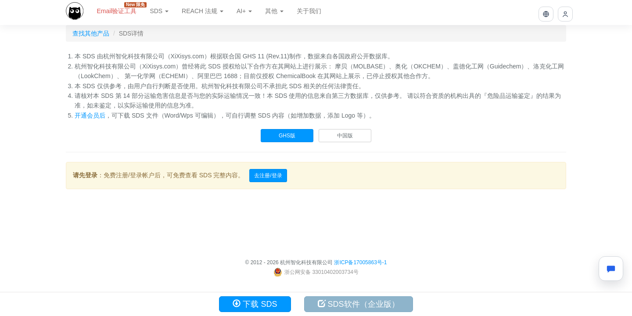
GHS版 (287, 136)
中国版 (345, 136)
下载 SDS (255, 304)
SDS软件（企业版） (358, 304)
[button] (546, 14)
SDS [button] (159, 10)
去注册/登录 (268, 175)
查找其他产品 (90, 33)
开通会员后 (90, 115)
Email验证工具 (120, 8)
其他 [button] (274, 10)
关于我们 (309, 10)
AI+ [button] (244, 10)
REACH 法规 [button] (202, 10)
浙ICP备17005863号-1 (360, 262)
